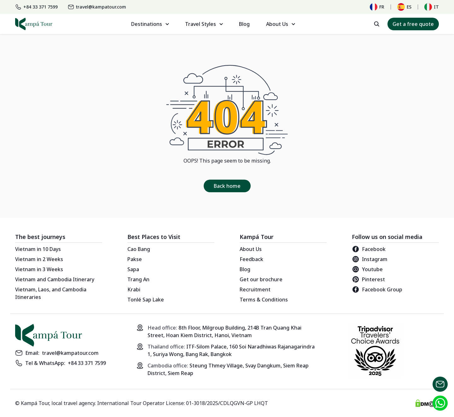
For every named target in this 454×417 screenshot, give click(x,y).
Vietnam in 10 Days (38, 249)
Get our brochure (261, 279)
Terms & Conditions (264, 299)
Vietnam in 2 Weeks (39, 259)
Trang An (138, 279)
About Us (251, 249)
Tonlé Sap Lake (145, 299)
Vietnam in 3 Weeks (39, 269)
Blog (244, 24)
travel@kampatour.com (70, 352)
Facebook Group (377, 289)
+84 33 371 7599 (87, 363)
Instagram (369, 259)
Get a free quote (413, 24)
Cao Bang (138, 249)
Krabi (133, 289)
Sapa (133, 269)
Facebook (369, 249)
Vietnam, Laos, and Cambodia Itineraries (50, 293)
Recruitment (255, 289)
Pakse (134, 259)
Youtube (367, 269)
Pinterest (368, 279)
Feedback (251, 259)
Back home (227, 185)
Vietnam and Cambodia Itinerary (54, 279)
